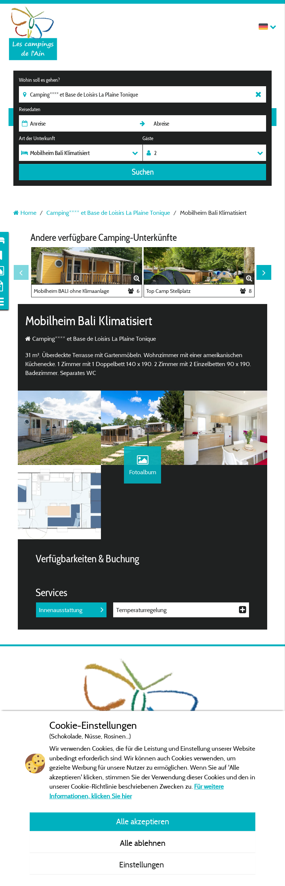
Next (263, 272)
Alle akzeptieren (142, 821)
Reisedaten (29, 109)
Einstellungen (142, 864)
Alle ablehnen (143, 843)
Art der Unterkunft (37, 138)
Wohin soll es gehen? (39, 80)
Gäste (147, 138)
